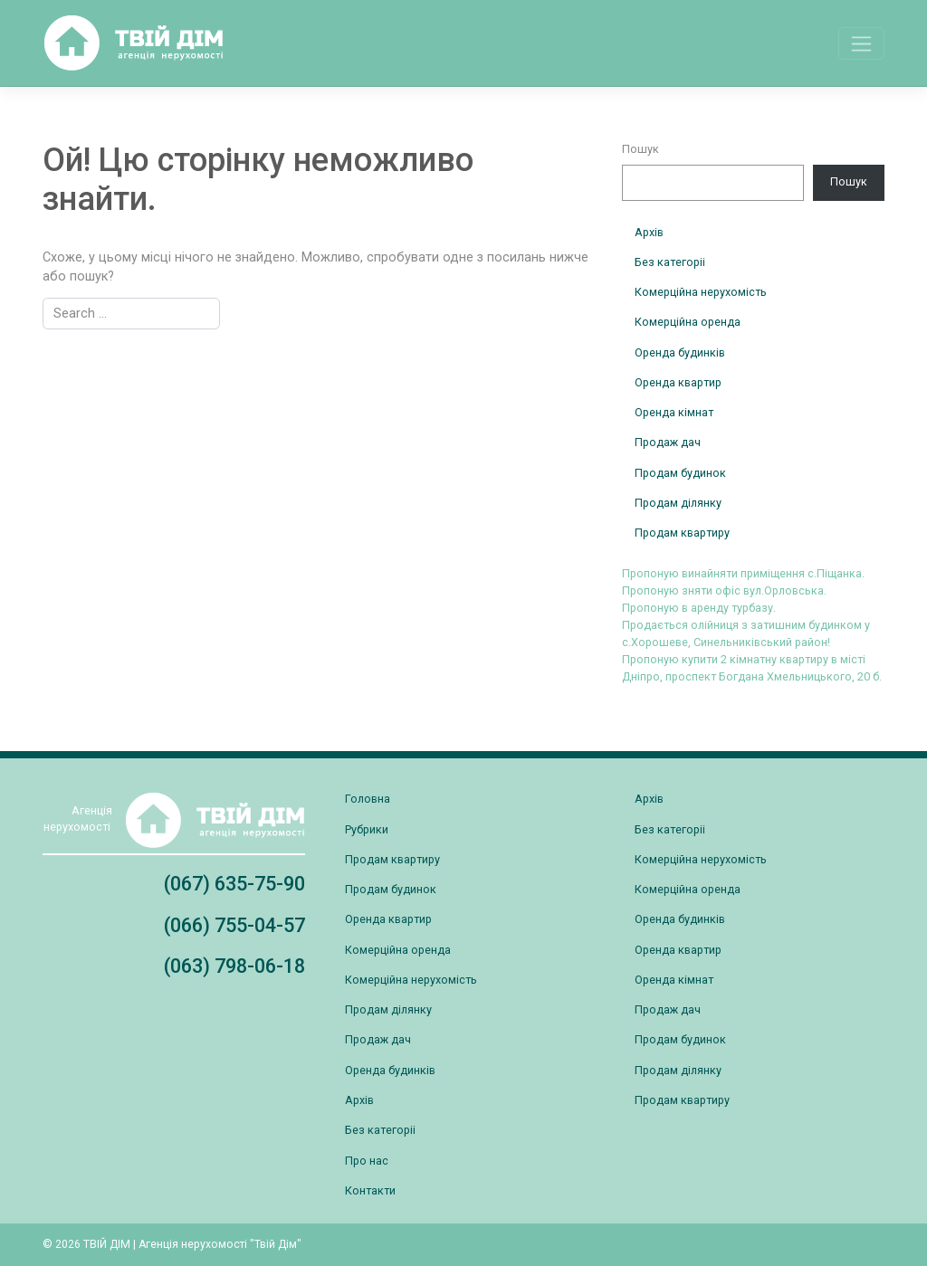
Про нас (366, 1160)
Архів (649, 232)
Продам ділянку (678, 502)
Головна (367, 798)
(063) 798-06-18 (234, 966)
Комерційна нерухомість (701, 292)
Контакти (370, 1190)
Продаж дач (668, 442)
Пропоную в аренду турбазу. (699, 607)
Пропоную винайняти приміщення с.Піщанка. (743, 573)
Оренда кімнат (674, 412)
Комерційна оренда (688, 321)
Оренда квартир (678, 382)
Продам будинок (680, 473)
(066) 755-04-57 (234, 925)
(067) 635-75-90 (234, 883)
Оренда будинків (680, 352)
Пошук (640, 149)
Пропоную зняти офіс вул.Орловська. (724, 590)
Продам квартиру (682, 532)
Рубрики (366, 829)
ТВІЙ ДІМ (106, 1244)
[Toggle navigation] (861, 43)
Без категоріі (670, 262)
